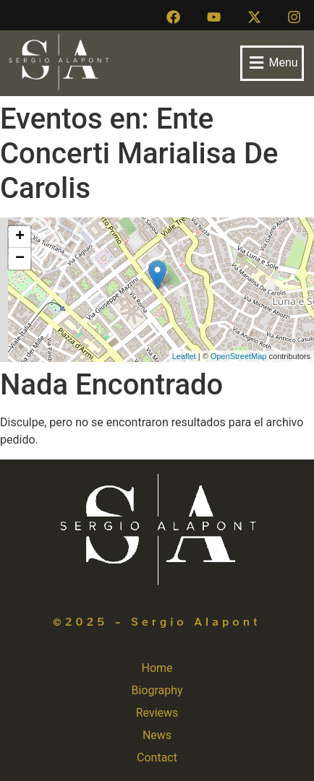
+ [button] (20, 237)
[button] (272, 63)
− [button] (20, 258)
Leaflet (184, 356)
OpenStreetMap (239, 356)
